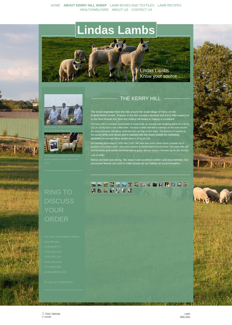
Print (46, 313)
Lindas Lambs (116, 30)
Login (187, 313)
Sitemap (56, 313)
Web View (185, 316)
